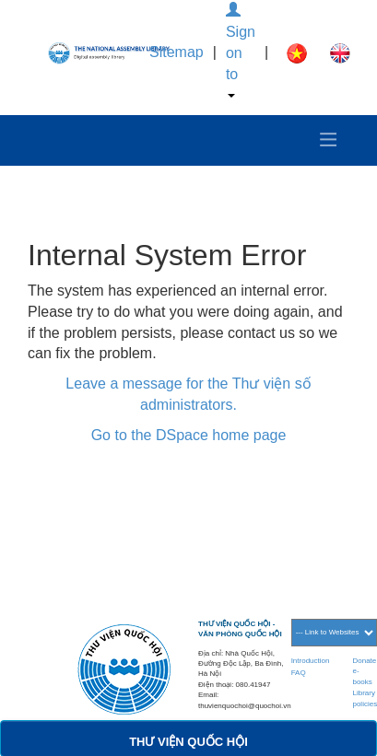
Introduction (310, 661)
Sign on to (240, 50)
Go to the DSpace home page (189, 435)
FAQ (298, 673)
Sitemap (176, 52)
